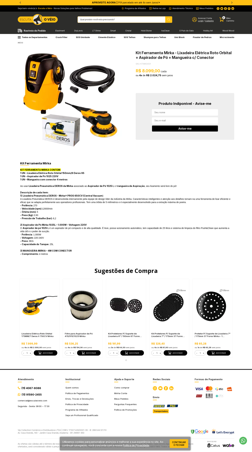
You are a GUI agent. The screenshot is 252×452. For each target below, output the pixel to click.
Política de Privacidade (77, 404)
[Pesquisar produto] (168, 19)
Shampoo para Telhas (155, 37)
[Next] (231, 2)
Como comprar (121, 387)
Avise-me (185, 128)
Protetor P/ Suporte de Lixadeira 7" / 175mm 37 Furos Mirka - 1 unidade (212, 334)
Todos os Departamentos (32, 37)
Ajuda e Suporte (124, 379)
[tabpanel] (70, 100)
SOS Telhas (129, 37)
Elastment (60, 30)
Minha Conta (120, 393)
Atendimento (26, 379)
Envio (156, 397)
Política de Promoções (125, 409)
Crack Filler (62, 37)
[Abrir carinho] (226, 19)
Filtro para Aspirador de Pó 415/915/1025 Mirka (79, 334)
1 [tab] (126, 360)
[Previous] (20, 2)
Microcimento (227, 37)
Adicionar (45, 353)
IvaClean (165, 30)
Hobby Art (208, 30)
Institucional (72, 379)
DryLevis (78, 30)
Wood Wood (228, 30)
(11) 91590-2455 (32, 394)
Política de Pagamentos (77, 393)
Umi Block (179, 37)
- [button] (23, 353)
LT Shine (96, 30)
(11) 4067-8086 (31, 388)
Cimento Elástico (106, 37)
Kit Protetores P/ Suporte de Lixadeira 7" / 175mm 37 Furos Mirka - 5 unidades (167, 334)
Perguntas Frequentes (125, 404)
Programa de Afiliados (76, 409)
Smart (113, 30)
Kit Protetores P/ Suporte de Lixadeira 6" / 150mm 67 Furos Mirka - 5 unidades (124, 334)
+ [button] (30, 353)
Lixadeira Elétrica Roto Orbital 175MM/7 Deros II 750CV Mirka (37, 334)
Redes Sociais (161, 379)
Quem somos (72, 387)
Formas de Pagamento (209, 379)
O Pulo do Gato (186, 30)
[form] (27, 352)
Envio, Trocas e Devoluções (79, 398)
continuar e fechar (179, 443)
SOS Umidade (83, 37)
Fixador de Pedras (202, 37)
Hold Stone (146, 30)
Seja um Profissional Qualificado (81, 415)
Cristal (128, 30)
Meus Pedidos (121, 398)
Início (20, 43)
